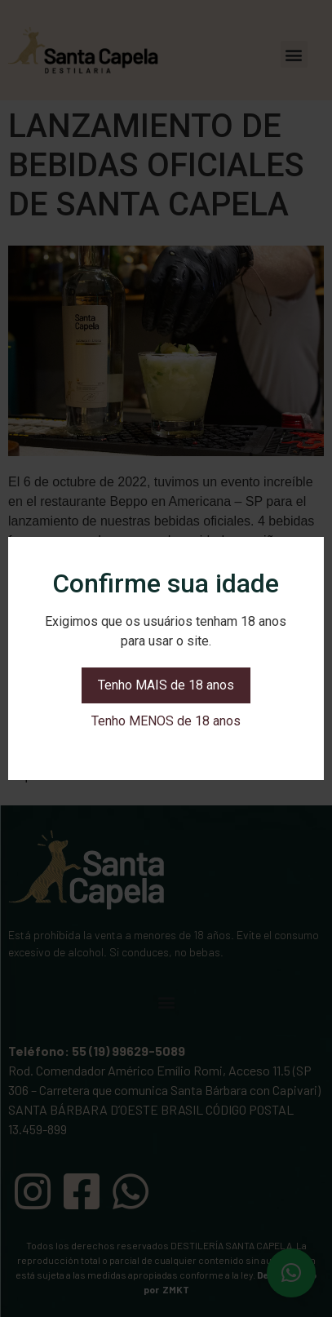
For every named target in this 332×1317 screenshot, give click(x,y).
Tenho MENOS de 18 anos (166, 721)
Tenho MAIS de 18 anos (166, 685)
